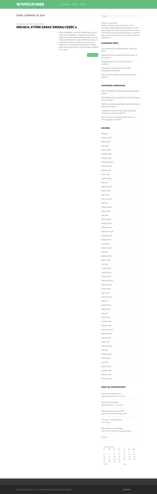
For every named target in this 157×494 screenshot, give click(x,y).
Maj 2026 (104, 133)
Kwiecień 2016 (106, 354)
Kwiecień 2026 (106, 138)
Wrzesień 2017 (106, 285)
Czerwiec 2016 (106, 346)
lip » (125, 464)
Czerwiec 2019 (106, 199)
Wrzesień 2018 (106, 236)
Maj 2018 (104, 252)
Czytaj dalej (93, 55)
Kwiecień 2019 (106, 207)
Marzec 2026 (105, 142)
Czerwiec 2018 (106, 248)
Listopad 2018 (106, 227)
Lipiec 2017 (105, 293)
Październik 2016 (107, 329)
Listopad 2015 (106, 374)
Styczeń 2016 (106, 366)
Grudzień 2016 (106, 321)
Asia (42, 24)
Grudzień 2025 (106, 154)
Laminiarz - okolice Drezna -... (112, 420)
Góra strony (127, 489)
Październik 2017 (107, 280)
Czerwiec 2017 (106, 297)
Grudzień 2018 (106, 223)
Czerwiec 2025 (106, 178)
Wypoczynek (30, 4)
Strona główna (65, 4)
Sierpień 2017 (106, 289)
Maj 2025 (104, 182)
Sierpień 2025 (106, 170)
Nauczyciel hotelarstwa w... (111, 394)
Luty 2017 (104, 313)
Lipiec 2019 (105, 195)
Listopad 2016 (106, 325)
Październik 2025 (107, 162)
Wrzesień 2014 (106, 379)
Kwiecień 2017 (106, 305)
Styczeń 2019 (106, 219)
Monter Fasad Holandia (110, 402)
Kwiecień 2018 (106, 256)
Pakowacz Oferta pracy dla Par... (113, 411)
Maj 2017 (104, 301)
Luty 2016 (104, 362)
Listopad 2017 (106, 276)
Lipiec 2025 (105, 174)
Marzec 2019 (105, 211)
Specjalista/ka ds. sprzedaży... (112, 428)
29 (114, 461)
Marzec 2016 (105, 358)
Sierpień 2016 (106, 338)
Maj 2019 (104, 203)
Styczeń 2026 (106, 150)
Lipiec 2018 (105, 244)
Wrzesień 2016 (106, 334)
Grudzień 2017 (106, 272)
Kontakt (75, 4)
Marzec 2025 (105, 191)
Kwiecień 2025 (106, 186)
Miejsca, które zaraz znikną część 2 (46, 27)
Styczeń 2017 (106, 317)
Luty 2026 (104, 146)
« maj (105, 464)
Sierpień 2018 (106, 240)
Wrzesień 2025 (106, 166)
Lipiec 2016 (105, 342)
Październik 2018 (107, 231)
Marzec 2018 (105, 260)
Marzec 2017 (105, 309)
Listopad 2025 (106, 158)
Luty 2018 (104, 264)
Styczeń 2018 (106, 268)
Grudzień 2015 (106, 370)
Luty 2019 (104, 215)
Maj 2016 (104, 350)
